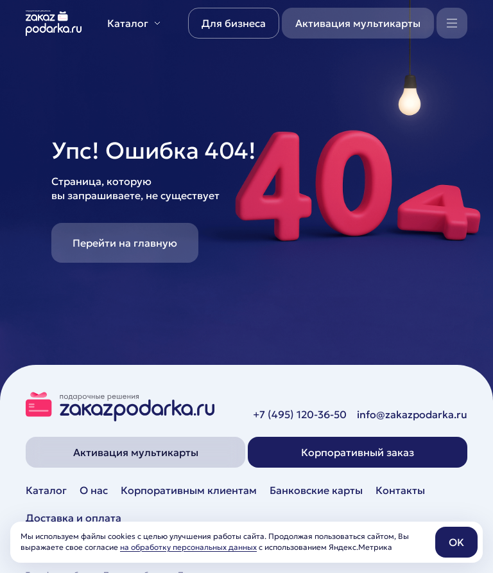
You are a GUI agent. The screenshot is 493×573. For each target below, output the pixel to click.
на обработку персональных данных (188, 547)
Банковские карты (316, 490)
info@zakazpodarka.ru (412, 414)
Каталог (46, 490)
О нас (94, 490)
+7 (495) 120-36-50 (300, 414)
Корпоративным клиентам (189, 490)
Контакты (400, 490)
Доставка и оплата (73, 517)
